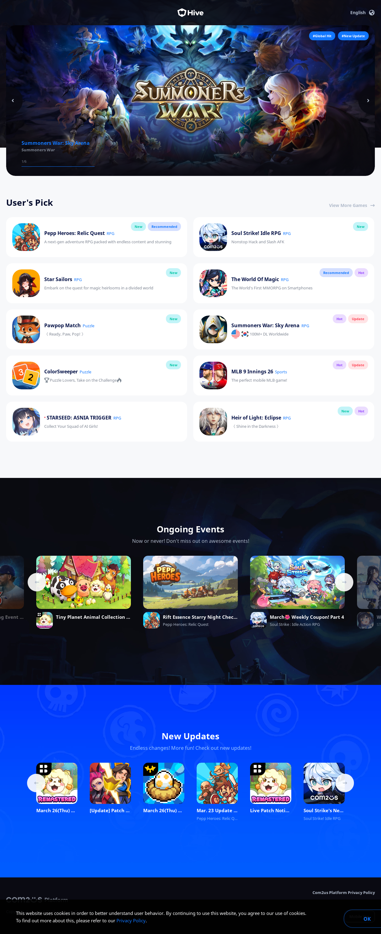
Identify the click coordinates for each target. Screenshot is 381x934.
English (362, 13)
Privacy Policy (131, 920)
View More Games (352, 205)
